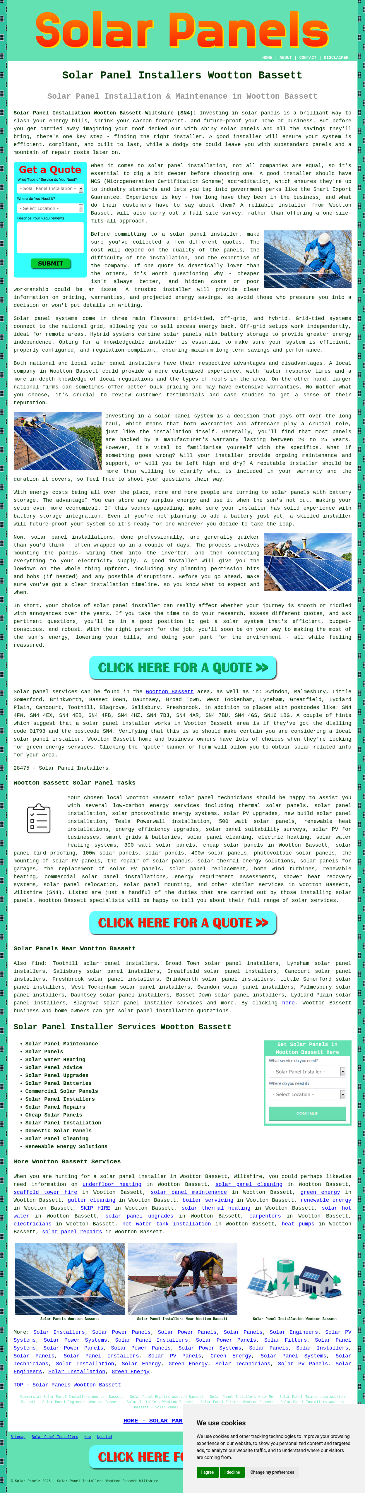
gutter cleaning (92, 1200)
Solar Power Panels (121, 1332)
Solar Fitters (285, 1340)
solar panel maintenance (189, 1192)
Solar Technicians (242, 1364)
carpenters (265, 1216)
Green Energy (230, 1356)
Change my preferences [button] (272, 1472)
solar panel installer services (153, 1003)
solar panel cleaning (248, 1184)
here (288, 1003)
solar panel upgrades (139, 1216)
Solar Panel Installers (151, 1340)
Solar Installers (59, 1332)
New (88, 1437)
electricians (33, 1224)
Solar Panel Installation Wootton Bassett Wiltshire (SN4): (105, 113)
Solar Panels (243, 1332)
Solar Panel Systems (293, 1356)
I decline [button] (232, 1472)
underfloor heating (112, 1184)
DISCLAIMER (336, 57)
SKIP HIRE (95, 1208)
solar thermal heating (215, 1208)
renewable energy (326, 1200)
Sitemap (18, 1437)
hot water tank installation (166, 1224)
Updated (104, 1437)
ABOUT (286, 57)
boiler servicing (208, 1200)
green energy (320, 1192)
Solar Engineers (294, 1332)
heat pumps (298, 1224)
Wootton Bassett (170, 692)
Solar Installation (85, 1364)
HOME (267, 57)
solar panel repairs (72, 1232)
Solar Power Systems (75, 1340)
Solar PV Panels (174, 1356)
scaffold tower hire (45, 1192)
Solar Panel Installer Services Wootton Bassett (123, 1027)
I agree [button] (207, 1472)
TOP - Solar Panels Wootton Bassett (67, 1385)
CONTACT (307, 57)
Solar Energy (141, 1364)
